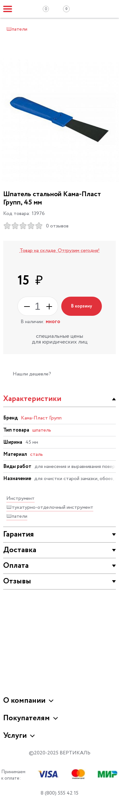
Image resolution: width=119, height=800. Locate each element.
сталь (36, 454)
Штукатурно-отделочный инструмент (49, 507)
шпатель (41, 430)
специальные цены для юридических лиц (60, 339)
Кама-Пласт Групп (41, 418)
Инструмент (20, 498)
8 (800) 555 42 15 (59, 793)
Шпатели (16, 516)
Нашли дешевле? (32, 374)
